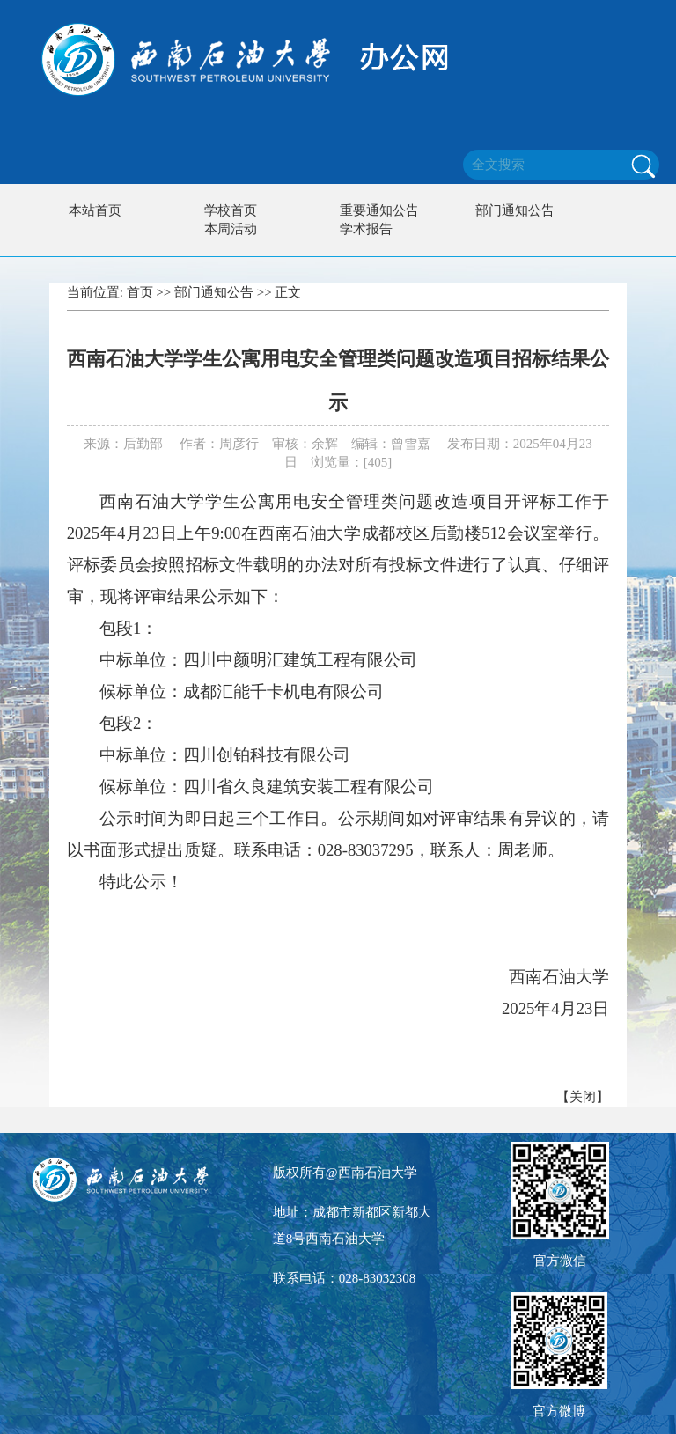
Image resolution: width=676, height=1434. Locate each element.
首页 (140, 292)
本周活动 (230, 229)
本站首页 (95, 210)
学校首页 (230, 210)
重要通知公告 (379, 210)
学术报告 (366, 229)
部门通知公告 (515, 210)
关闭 (582, 1097)
